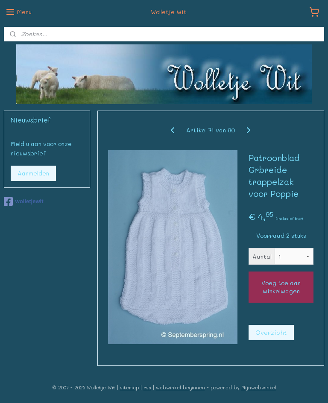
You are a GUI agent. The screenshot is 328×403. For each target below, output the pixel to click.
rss (147, 387)
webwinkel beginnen (180, 387)
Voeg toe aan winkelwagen (281, 287)
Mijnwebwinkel (258, 387)
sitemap (129, 387)
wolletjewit (24, 201)
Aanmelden (33, 173)
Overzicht (271, 332)
